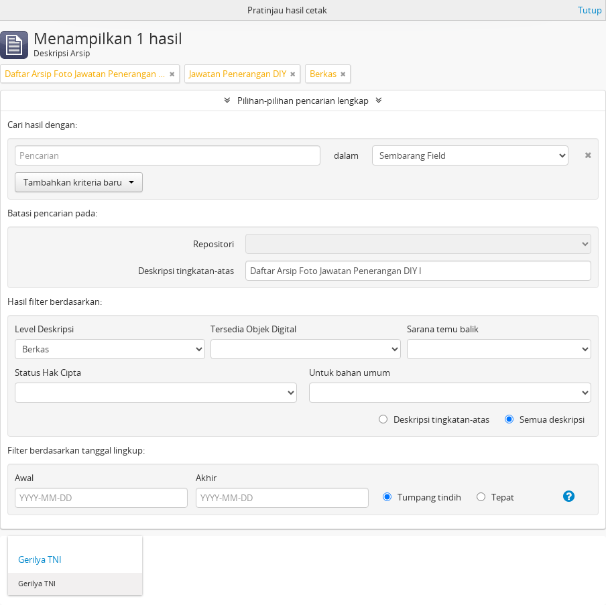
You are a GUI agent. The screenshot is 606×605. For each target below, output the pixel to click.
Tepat (495, 497)
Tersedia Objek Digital (253, 329)
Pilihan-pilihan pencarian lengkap (303, 100)
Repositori (213, 244)
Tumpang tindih (422, 497)
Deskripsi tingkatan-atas (186, 271)
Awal (24, 478)
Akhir (206, 478)
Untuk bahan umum (349, 372)
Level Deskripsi (44, 329)
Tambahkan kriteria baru (78, 182)
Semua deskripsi (545, 419)
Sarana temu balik (443, 329)
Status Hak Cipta (48, 372)
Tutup (590, 10)
